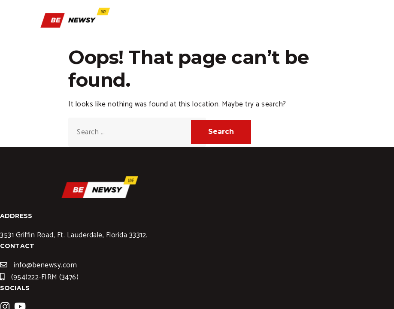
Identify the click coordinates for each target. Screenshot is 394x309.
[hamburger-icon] (345, 25)
